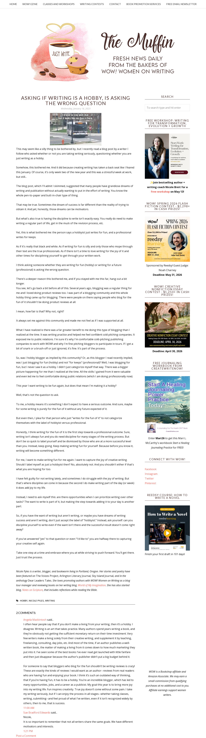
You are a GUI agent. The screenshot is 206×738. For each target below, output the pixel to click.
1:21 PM (28, 731)
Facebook (150, 469)
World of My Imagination (92, 585)
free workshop (160, 191)
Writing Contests (92, 4)
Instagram (151, 474)
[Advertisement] (167, 613)
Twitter (149, 478)
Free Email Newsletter (181, 4)
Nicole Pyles (36, 600)
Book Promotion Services (143, 4)
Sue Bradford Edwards (36, 712)
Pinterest (150, 483)
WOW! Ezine (29, 4)
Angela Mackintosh (35, 619)
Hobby (24, 600)
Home (13, 4)
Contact (115, 4)
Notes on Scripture (32, 590)
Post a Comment (26, 736)
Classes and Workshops (59, 4)
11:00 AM (28, 708)
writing (50, 600)
